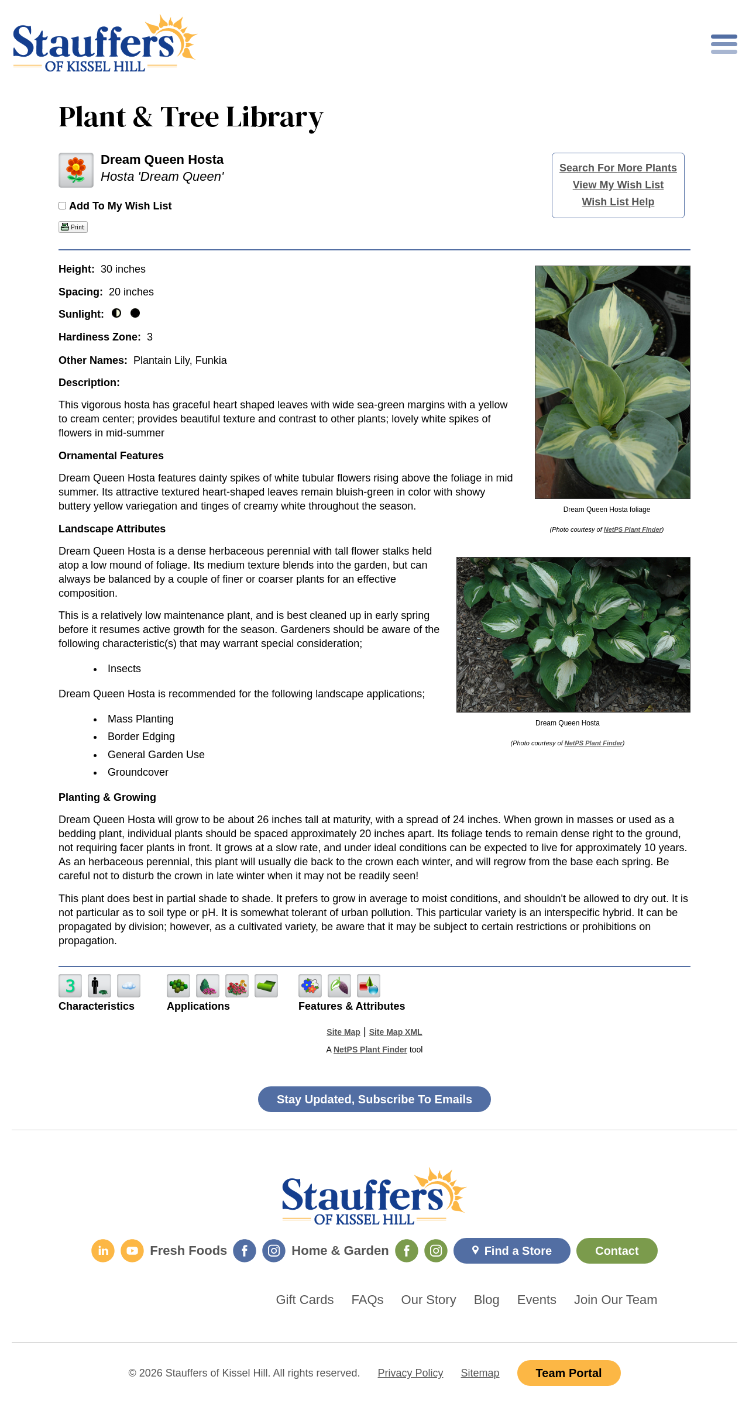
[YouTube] (132, 1250)
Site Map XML (395, 1032)
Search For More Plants (618, 168)
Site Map (343, 1032)
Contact (616, 1250)
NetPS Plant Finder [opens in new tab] (370, 1049)
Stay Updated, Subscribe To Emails (374, 1099)
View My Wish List (618, 185)
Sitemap (480, 1373)
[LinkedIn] (103, 1250)
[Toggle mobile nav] (724, 44)
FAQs (368, 1300)
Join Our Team (616, 1300)
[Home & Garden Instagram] (436, 1250)
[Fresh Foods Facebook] (244, 1250)
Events (536, 1300)
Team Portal (569, 1373)
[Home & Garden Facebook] (406, 1250)
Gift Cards (305, 1300)
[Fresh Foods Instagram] (274, 1250)
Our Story (428, 1300)
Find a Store (518, 1250)
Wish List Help (618, 202)
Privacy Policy (411, 1373)
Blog (487, 1300)
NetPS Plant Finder (633, 529)
